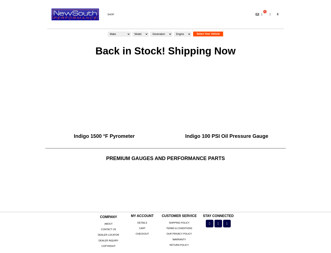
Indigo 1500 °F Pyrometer (104, 136)
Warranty (179, 239)
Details (142, 222)
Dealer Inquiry (108, 240)
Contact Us (108, 229)
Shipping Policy (179, 222)
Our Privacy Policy (179, 233)
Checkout (142, 233)
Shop (110, 14)
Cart (142, 228)
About (108, 224)
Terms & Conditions (179, 228)
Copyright (109, 246)
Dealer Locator (108, 235)
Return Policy (179, 245)
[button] (277, 14)
